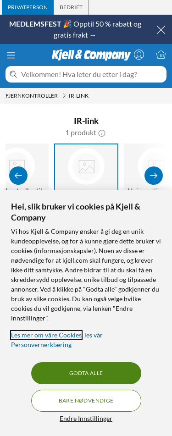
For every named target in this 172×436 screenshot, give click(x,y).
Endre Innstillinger (86, 418)
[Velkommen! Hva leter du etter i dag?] (92, 74)
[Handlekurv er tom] (161, 55)
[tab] (28, 7)
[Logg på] (139, 55)
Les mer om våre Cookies (46, 335)
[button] (101, 132)
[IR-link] (86, 175)
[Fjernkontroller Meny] (64, 96)
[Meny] (11, 55)
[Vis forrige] (18, 175)
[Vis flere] (153, 175)
